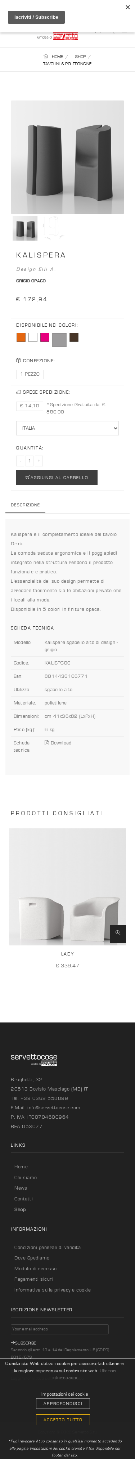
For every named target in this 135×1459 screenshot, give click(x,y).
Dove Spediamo (32, 1258)
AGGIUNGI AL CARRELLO (57, 477)
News (20, 1188)
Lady (67, 954)
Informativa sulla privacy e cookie (52, 1290)
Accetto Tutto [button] (63, 1420)
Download (58, 743)
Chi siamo (25, 1177)
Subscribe (23, 1343)
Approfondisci (63, 1403)
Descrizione (25, 505)
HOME (53, 56)
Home (21, 1166)
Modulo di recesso (35, 1268)
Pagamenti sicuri (33, 1279)
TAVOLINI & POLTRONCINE (67, 64)
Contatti (23, 1198)
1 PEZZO (30, 374)
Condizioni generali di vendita (47, 1247)
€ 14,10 (29, 405)
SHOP (80, 56)
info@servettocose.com (54, 1107)
